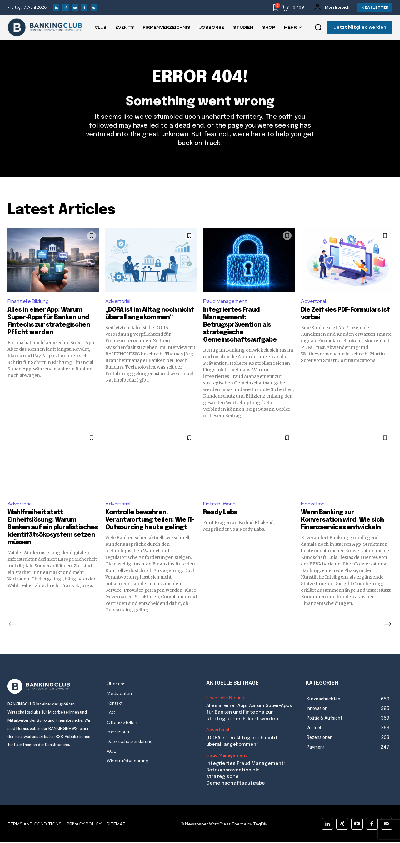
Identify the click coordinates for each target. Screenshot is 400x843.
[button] (318, 27)
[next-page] (387, 625)
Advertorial (118, 301)
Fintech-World (219, 504)
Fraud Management (225, 301)
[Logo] (51, 687)
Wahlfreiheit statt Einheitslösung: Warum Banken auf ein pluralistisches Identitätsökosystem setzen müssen (53, 528)
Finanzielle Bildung (28, 301)
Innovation (313, 504)
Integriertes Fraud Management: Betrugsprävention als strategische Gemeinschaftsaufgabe (240, 325)
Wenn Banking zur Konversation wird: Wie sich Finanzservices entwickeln (342, 520)
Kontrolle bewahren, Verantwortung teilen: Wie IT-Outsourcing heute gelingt (149, 520)
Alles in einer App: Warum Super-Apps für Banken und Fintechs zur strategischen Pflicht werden (249, 713)
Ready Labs (220, 513)
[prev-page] (12, 625)
